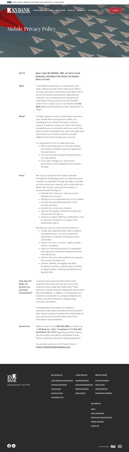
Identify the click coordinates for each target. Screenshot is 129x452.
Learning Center (57, 393)
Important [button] (101, 375)
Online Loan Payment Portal (101, 417)
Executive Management (84, 385)
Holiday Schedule (97, 421)
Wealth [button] (71, 10)
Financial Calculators (59, 385)
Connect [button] (82, 10)
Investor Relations (82, 380)
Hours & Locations (97, 413)
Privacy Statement (102, 380)
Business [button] (49, 10)
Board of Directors (82, 389)
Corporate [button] (81, 375)
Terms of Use (100, 385)
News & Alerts (80, 393)
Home (93, 409)
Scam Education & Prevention (62, 380)
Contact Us (95, 426)
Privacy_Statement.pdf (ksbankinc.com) (53, 347)
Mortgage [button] (60, 10)
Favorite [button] (96, 403)
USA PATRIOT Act (101, 389)
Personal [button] (37, 10)
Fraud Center (56, 389)
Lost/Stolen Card (57, 397)
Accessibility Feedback (103, 393)
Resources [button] (94, 10)
